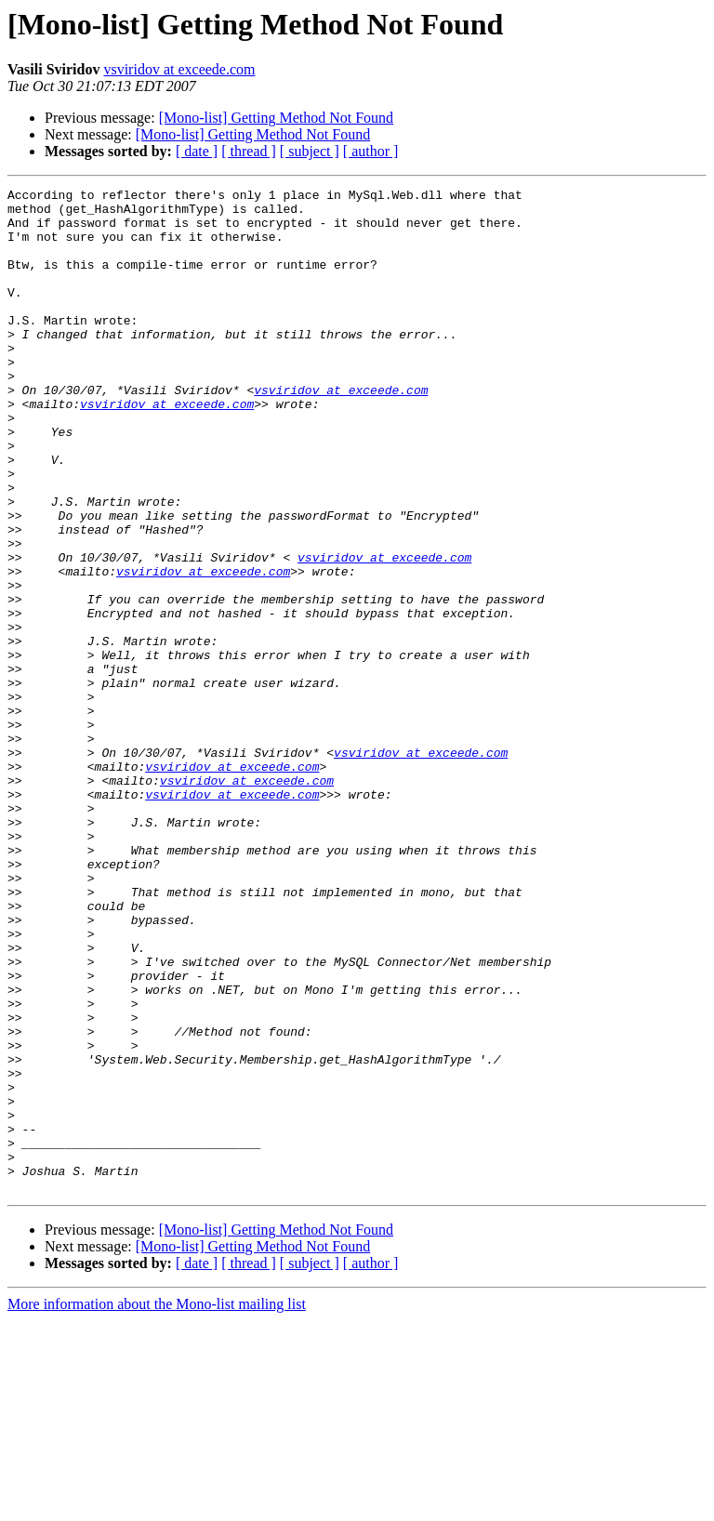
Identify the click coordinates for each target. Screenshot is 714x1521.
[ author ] (371, 151)
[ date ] (197, 151)
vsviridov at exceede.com (179, 69)
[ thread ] (248, 151)
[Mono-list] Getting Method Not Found (276, 118)
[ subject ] (309, 151)
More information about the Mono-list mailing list (156, 1505)
